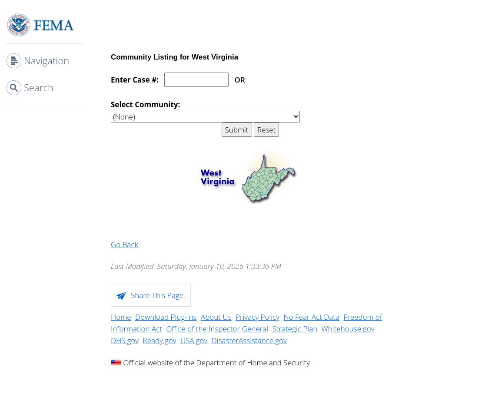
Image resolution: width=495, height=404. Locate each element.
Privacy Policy (257, 317)
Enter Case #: (135, 80)
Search (38, 87)
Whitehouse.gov (348, 329)
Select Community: (145, 104)
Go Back (124, 244)
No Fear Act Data (311, 317)
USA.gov (193, 340)
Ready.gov (159, 340)
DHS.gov (125, 340)
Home (121, 317)
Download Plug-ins (166, 317)
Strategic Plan (295, 329)
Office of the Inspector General (217, 329)
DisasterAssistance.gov (249, 340)
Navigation (46, 60)
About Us (216, 317)
